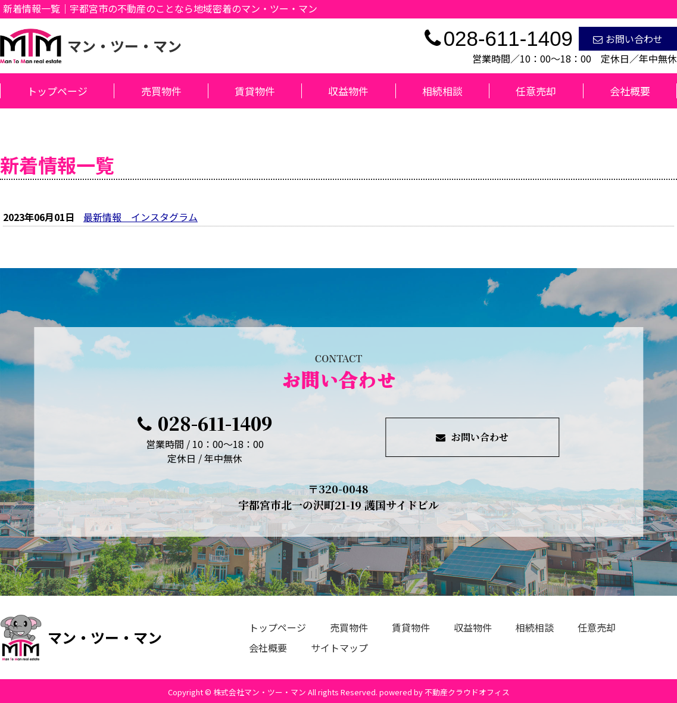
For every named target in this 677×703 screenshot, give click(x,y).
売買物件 (161, 90)
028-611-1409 (205, 423)
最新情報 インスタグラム (140, 217)
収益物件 (348, 90)
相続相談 (442, 90)
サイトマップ (339, 647)
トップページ (57, 90)
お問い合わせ (628, 39)
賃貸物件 (255, 90)
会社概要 (630, 90)
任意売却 (536, 90)
